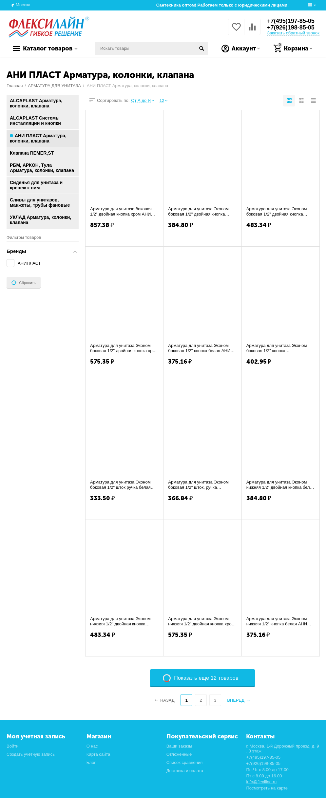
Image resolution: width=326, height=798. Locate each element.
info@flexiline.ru (261, 781)
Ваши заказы (179, 746)
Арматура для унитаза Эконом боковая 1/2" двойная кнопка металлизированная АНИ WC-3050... (276, 211)
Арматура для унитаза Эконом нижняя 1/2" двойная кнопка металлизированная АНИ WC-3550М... (120, 621)
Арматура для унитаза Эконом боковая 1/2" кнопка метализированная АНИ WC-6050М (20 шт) (276, 348)
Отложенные (179, 754)
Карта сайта (98, 754)
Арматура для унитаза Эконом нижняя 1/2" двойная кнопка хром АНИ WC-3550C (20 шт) (201, 621)
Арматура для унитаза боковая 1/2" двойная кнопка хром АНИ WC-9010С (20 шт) (121, 211)
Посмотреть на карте (267, 788)
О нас (92, 746)
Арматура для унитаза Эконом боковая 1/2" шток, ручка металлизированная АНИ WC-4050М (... (198, 485)
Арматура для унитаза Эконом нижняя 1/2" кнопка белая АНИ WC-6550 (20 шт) (276, 621)
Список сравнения (184, 762)
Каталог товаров (47, 48)
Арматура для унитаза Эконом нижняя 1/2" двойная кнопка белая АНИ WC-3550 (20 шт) (280, 485)
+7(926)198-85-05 (291, 27)
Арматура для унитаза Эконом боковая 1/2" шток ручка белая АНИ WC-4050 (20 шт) (120, 485)
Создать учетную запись (31, 754)
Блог (91, 762)
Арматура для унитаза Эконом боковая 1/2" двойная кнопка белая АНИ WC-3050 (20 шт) (198, 211)
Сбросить (23, 282)
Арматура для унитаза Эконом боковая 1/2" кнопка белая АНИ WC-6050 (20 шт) (199, 348)
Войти (12, 746)
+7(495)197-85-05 (291, 21)
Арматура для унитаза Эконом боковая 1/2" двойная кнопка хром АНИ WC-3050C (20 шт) (124, 348)
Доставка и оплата (184, 770)
